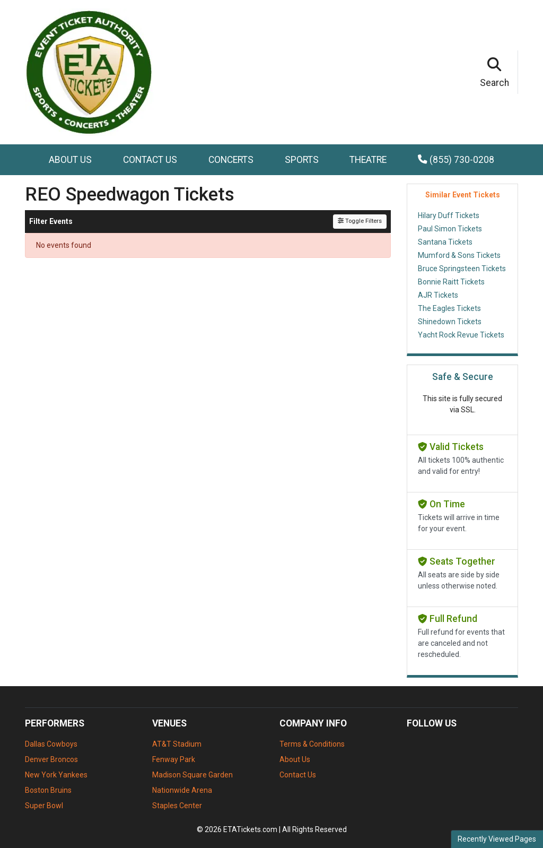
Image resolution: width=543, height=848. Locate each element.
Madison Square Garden (192, 775)
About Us (70, 159)
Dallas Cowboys (51, 744)
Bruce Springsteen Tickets (462, 268)
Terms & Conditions (312, 744)
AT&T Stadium (177, 744)
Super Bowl (44, 805)
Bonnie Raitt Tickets (451, 282)
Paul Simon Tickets (450, 228)
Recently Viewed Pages (497, 839)
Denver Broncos (51, 759)
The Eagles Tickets (449, 308)
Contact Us (150, 159)
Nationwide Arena (182, 790)
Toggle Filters (360, 221)
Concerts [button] (230, 159)
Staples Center (177, 805)
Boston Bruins (48, 790)
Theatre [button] (368, 159)
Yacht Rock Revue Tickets (461, 335)
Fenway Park (173, 759)
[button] (494, 72)
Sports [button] (302, 159)
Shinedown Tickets (449, 321)
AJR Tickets (438, 295)
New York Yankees (56, 775)
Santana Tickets (445, 242)
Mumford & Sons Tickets (459, 255)
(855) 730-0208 (456, 159)
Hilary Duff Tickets (448, 215)
